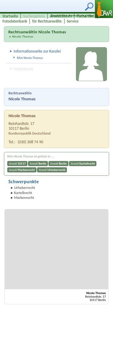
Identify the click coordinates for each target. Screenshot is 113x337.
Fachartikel (86, 16)
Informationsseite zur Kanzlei (37, 51)
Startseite (10, 16)
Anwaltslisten (61, 16)
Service (73, 21)
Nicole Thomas (22, 36)
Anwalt (17, 163)
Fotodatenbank (14, 21)
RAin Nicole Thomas (30, 58)
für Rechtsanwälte (47, 21)
